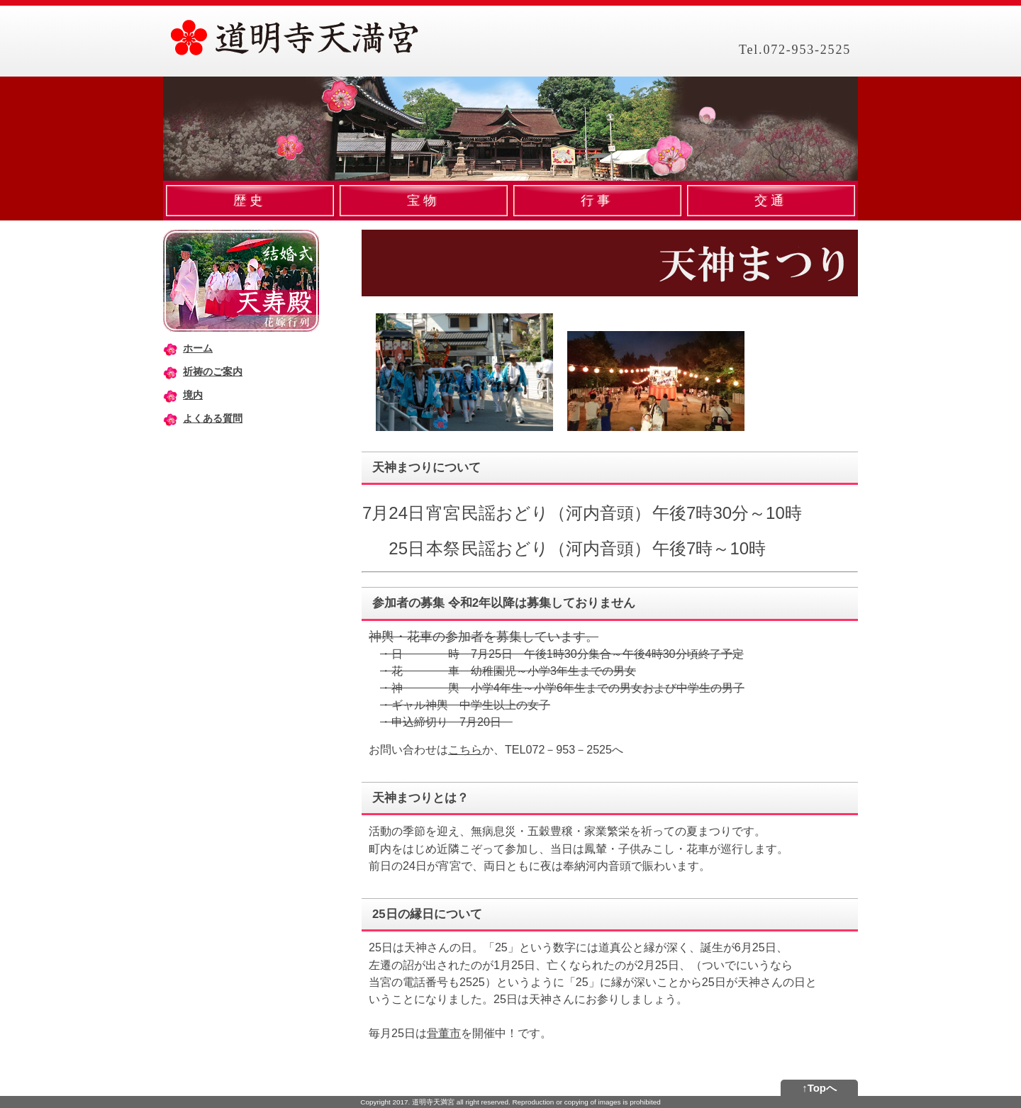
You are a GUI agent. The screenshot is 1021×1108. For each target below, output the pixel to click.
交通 (771, 201)
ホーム (198, 348)
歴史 (250, 201)
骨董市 (444, 1032)
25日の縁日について (427, 914)
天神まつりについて (426, 467)
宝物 (423, 201)
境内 (193, 395)
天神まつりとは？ (420, 798)
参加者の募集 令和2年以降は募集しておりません (503, 603)
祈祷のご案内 (212, 371)
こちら (465, 749)
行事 (597, 201)
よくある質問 (212, 418)
